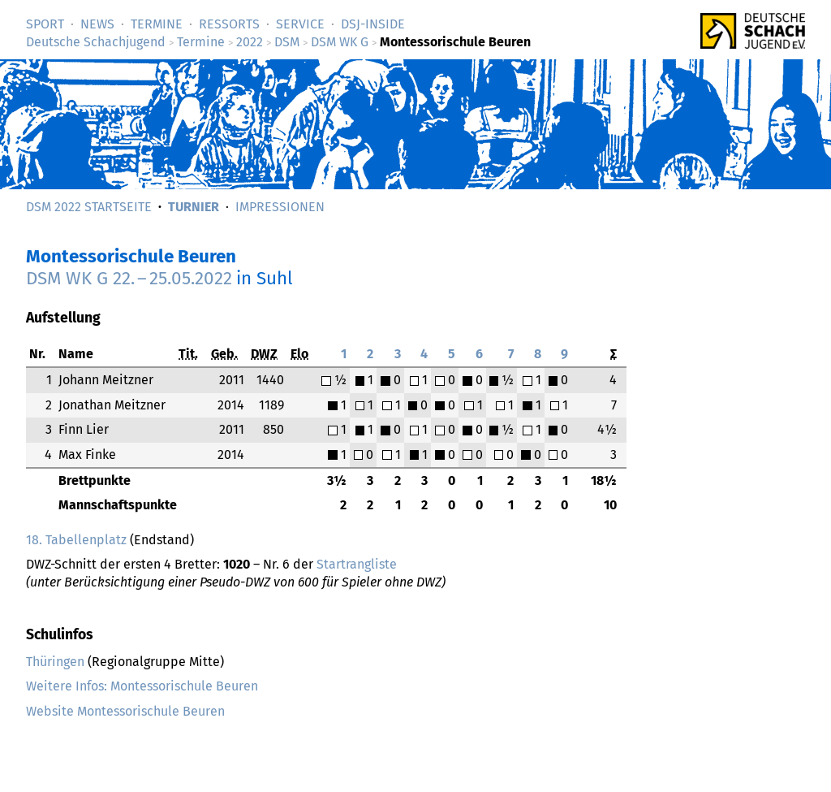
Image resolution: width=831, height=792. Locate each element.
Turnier (193, 206)
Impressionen (280, 206)
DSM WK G (339, 42)
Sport (45, 24)
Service (300, 24)
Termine (157, 24)
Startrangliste (356, 564)
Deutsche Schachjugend (96, 42)
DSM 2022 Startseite (89, 206)
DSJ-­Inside (373, 24)
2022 (249, 42)
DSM (286, 42)
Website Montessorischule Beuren (125, 711)
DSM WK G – (129, 278)
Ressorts (229, 24)
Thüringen (55, 661)
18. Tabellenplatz (76, 539)
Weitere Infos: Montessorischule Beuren (142, 686)
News (97, 24)
